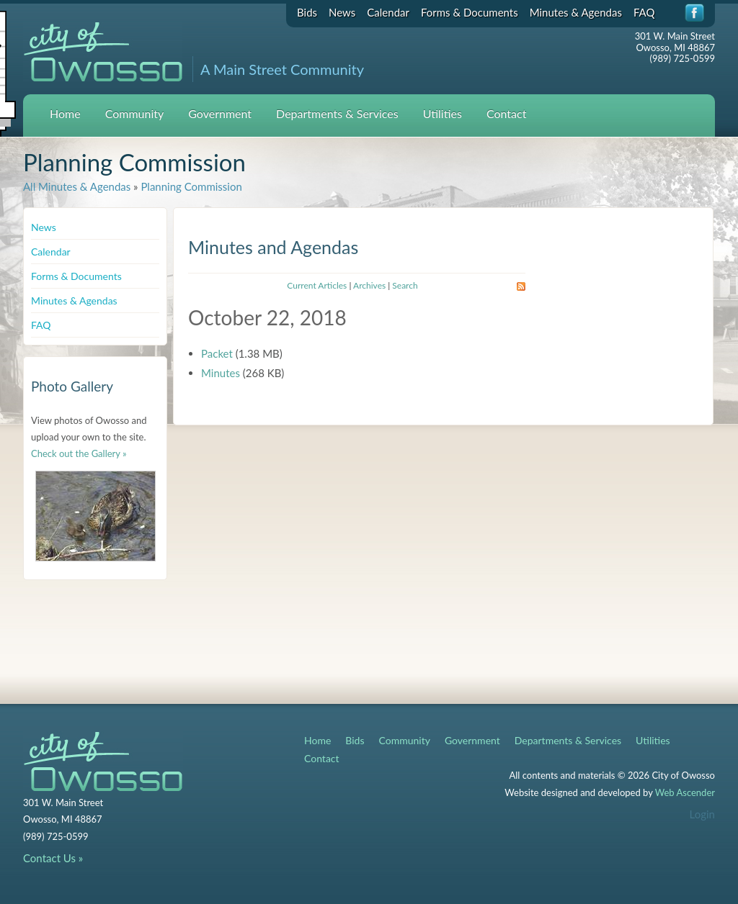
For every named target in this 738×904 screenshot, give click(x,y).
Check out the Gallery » (79, 453)
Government (220, 113)
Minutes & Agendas (576, 12)
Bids (307, 12)
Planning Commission (191, 186)
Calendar (388, 12)
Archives (369, 285)
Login (702, 814)
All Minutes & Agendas (76, 186)
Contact (506, 113)
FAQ (644, 12)
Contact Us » (53, 857)
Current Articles (317, 285)
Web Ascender (685, 792)
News (342, 12)
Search (404, 285)
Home (65, 113)
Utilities (442, 113)
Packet (217, 353)
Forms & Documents (469, 12)
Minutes (220, 372)
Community (134, 113)
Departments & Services (337, 113)
